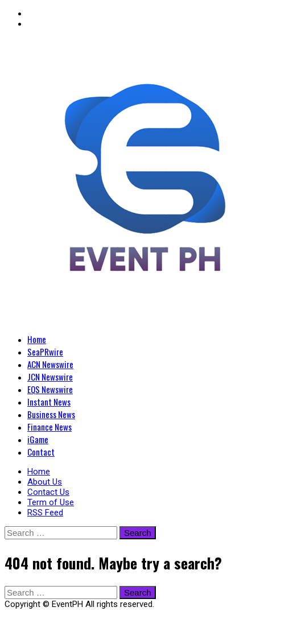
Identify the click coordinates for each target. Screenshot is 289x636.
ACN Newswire (50, 364)
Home (36, 339)
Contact (41, 451)
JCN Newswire (50, 376)
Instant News (49, 401)
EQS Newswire (50, 389)
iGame (37, 439)
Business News (51, 414)
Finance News (49, 426)
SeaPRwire (45, 351)
